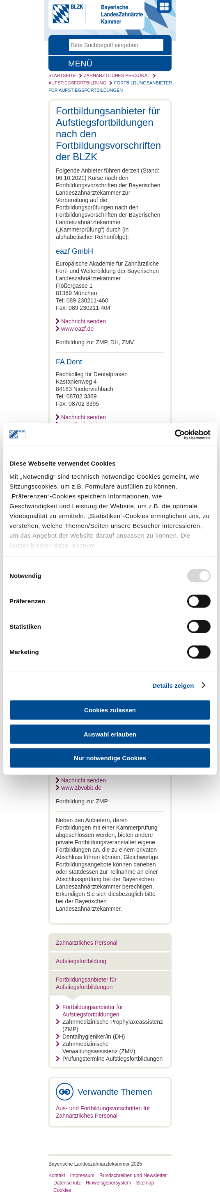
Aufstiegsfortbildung (77, 82)
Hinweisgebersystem (108, 1183)
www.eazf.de (77, 328)
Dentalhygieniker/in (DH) (90, 1036)
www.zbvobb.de (81, 787)
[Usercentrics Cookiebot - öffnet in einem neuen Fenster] (175, 434)
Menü (80, 63)
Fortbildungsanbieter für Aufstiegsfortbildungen (89, 1011)
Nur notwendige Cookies (110, 758)
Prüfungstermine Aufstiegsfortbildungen (109, 1058)
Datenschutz (67, 1183)
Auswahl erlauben (110, 733)
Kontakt (56, 1175)
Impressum (82, 1175)
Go (157, 45)
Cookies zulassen (110, 710)
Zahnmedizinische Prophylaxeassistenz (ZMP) (109, 1025)
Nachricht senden (83, 321)
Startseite (62, 75)
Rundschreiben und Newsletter (133, 1175)
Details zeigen (173, 685)
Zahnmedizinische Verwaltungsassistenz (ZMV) (95, 1048)
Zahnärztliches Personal (117, 75)
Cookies (62, 1190)
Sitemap (145, 1183)
